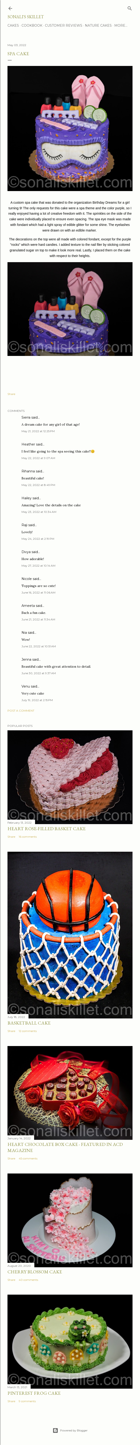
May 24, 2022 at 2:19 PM (38, 538)
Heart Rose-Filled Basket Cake (46, 829)
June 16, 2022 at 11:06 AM (38, 592)
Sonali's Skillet (25, 16)
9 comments (27, 1401)
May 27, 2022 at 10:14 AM (38, 565)
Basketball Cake (28, 1023)
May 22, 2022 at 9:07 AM (38, 458)
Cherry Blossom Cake (34, 1272)
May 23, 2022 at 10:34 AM (39, 512)
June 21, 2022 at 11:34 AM (38, 619)
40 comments (28, 1280)
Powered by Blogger (70, 1430)
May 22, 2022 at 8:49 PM (38, 485)
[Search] (130, 7)
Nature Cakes (98, 25)
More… (120, 25)
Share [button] (11, 394)
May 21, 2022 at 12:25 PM (38, 431)
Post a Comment (20, 710)
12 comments (28, 1031)
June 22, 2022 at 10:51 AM (39, 646)
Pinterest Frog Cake (34, 1393)
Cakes (13, 25)
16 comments (28, 836)
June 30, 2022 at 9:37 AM (39, 673)
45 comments (28, 1158)
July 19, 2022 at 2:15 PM (37, 700)
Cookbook (32, 25)
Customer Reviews (63, 25)
